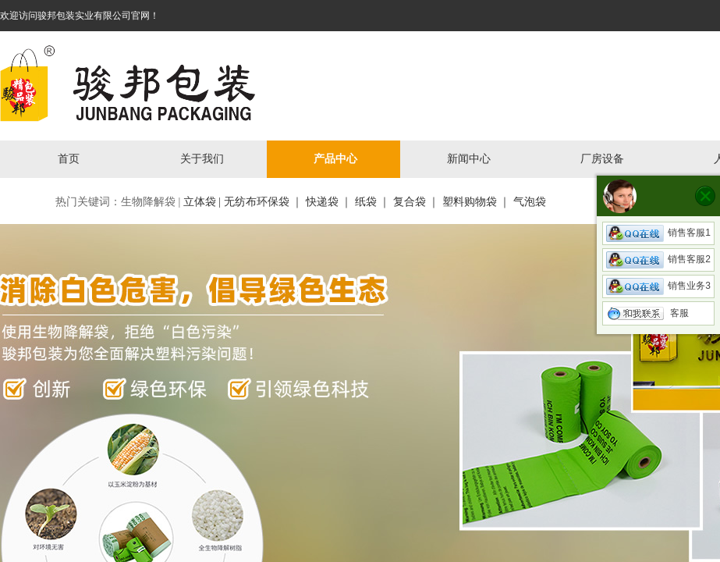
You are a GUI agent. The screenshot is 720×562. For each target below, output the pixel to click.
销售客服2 (658, 259)
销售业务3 (658, 285)
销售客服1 (658, 232)
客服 (647, 313)
